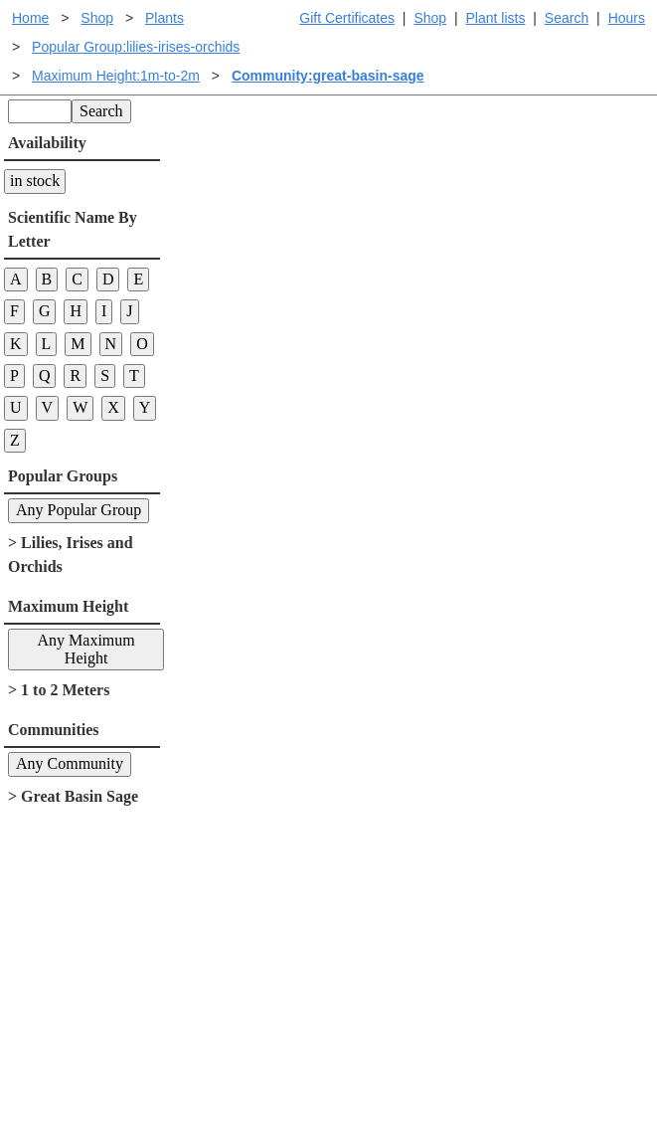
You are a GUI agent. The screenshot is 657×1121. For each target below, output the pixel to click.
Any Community (69, 763)
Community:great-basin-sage (328, 76)
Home (30, 18)
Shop (429, 18)
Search (566, 18)
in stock (35, 180)
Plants (164, 18)
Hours (626, 18)
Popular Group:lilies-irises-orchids (136, 47)
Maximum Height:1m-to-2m (116, 76)
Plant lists (496, 18)
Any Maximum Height (86, 649)
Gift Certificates (347, 18)
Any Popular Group (78, 509)
